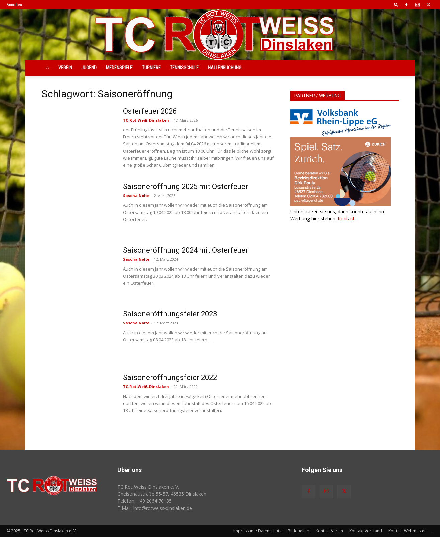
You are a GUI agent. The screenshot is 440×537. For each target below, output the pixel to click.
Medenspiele (119, 67)
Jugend (89, 67)
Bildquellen (298, 531)
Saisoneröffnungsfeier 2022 (170, 377)
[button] (396, 4)
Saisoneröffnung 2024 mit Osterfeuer (185, 250)
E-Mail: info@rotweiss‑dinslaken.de (154, 508)
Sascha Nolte (136, 195)
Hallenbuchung (224, 67)
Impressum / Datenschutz (257, 531)
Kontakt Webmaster (407, 531)
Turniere (151, 67)
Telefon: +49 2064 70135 (144, 501)
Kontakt (346, 218)
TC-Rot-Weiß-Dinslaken (146, 120)
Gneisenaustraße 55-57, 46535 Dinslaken (161, 494)
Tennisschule (184, 67)
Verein (65, 67)
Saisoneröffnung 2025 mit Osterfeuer (185, 186)
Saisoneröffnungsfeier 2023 (170, 314)
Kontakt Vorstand (365, 531)
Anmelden (14, 5)
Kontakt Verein (329, 531)
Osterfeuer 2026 (150, 111)
